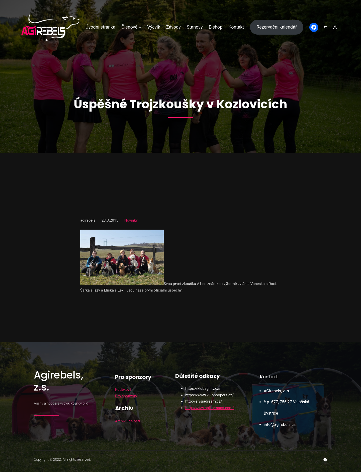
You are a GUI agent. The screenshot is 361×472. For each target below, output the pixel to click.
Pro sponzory (126, 396)
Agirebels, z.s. (58, 381)
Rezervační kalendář (276, 27)
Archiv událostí (127, 421)
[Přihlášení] (335, 27)
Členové (129, 27)
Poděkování (125, 389)
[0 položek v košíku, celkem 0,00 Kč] (325, 27)
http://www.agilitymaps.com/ (209, 408)
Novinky (131, 220)
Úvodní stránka (100, 27)
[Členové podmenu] (140, 27)
